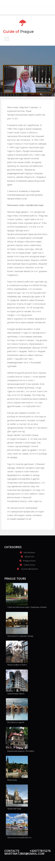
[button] (6, 38)
